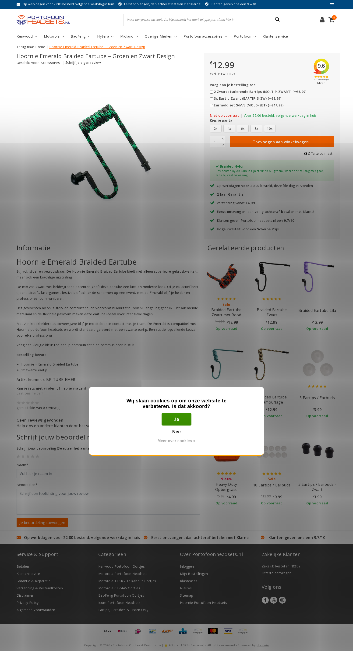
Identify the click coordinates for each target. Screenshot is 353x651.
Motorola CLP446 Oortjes (119, 588)
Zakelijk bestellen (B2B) (281, 566)
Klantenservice (28, 573)
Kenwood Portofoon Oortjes (121, 566)
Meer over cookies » (176, 441)
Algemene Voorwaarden (36, 610)
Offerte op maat (318, 153)
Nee (176, 431)
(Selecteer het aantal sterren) (60, 448)
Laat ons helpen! (30, 393)
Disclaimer (25, 595)
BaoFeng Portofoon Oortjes (121, 595)
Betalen (23, 566)
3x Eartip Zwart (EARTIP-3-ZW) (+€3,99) (247, 98)
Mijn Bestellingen (194, 573)
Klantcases (189, 581)
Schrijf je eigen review (83, 62)
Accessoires (50, 62)
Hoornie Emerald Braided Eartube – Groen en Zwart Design (97, 47)
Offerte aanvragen (276, 573)
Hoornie (263, 645)
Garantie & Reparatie (34, 581)
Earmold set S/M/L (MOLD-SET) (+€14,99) (248, 105)
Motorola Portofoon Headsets (123, 573)
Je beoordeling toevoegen (42, 522)
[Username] (108, 473)
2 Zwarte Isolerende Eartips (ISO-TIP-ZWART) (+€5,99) (260, 91)
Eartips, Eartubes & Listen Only (123, 610)
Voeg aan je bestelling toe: (233, 85)
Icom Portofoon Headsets (119, 602)
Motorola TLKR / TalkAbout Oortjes (127, 581)
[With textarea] (108, 502)
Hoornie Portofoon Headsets (203, 602)
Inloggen (187, 566)
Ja (176, 419)
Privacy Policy (28, 602)
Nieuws (186, 588)
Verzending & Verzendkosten (40, 588)
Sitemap (186, 595)
